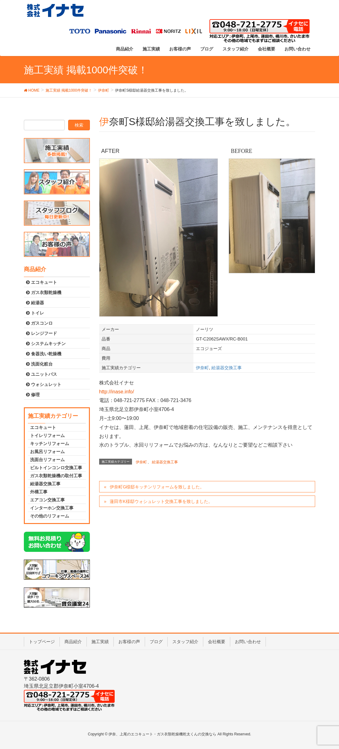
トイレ (35, 312)
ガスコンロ (39, 323)
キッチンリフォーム (49, 443)
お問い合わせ (248, 641)
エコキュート (41, 282)
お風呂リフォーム (47, 451)
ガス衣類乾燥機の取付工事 (56, 475)
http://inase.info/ (116, 391)
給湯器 (35, 302)
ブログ (156, 641)
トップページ (42, 641)
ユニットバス (41, 374)
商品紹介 (73, 641)
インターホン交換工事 (51, 507)
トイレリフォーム (47, 435)
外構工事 (38, 491)
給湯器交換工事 (226, 367)
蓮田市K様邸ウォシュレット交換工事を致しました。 (161, 501)
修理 (33, 394)
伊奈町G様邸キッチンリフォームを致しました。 (157, 486)
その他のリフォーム (49, 515)
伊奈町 (202, 367)
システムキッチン (46, 343)
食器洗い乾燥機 (43, 353)
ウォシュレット (43, 384)
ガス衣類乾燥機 (43, 292)
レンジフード (41, 333)
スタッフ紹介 (185, 641)
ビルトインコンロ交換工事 (56, 467)
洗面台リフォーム (47, 459)
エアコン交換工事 (47, 499)
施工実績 (100, 641)
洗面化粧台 (39, 364)
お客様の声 (129, 641)
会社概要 (216, 641)
